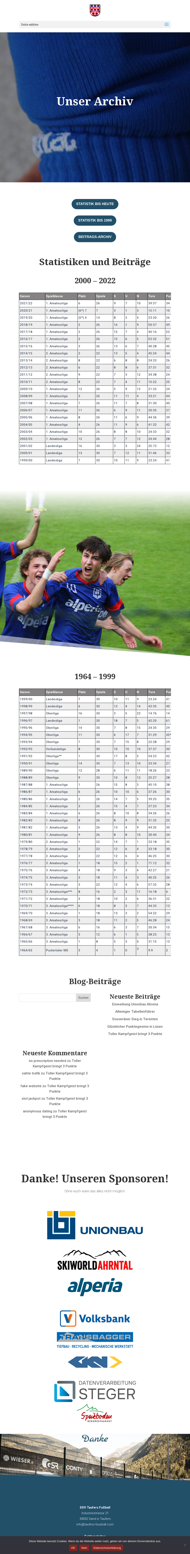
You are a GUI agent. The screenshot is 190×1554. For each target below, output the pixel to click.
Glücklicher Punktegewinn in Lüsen (135, 1026)
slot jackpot (31, 1098)
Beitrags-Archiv (95, 237)
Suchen (83, 997)
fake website (31, 1086)
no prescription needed (47, 1061)
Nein (84, 1547)
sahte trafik (31, 1073)
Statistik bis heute (95, 204)
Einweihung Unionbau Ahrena (135, 1004)
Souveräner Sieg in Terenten (135, 1019)
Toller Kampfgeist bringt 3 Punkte (135, 1034)
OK (73, 1547)
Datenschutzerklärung (107, 1547)
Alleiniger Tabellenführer (135, 1011)
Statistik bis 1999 (95, 220)
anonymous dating (37, 1111)
